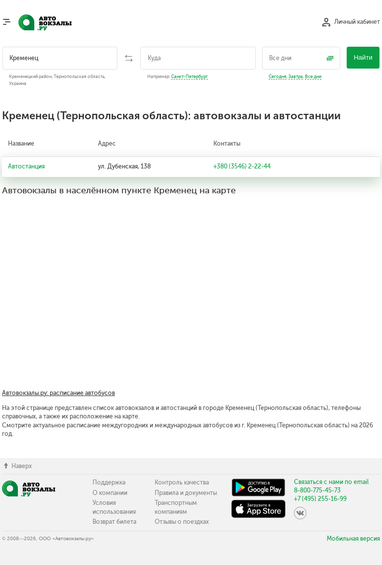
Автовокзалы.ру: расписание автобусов (58, 393)
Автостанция (26, 166)
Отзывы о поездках (182, 521)
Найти (363, 57)
